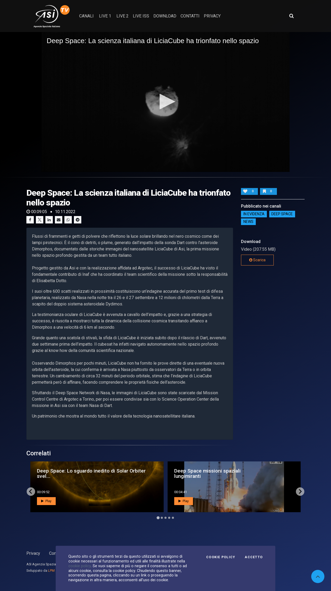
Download (164, 16)
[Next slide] (300, 491)
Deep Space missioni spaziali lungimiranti (207, 473)
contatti (190, 16)
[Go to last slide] (31, 491)
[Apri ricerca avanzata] (291, 15)
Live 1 (105, 16)
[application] (165, 102)
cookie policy (79, 566)
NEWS (248, 222)
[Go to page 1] (158, 517)
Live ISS (141, 16)
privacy (212, 16)
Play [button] (46, 501)
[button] (165, 101)
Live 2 (122, 16)
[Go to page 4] (169, 518)
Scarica (257, 260)
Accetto (254, 557)
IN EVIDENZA (253, 214)
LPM (51, 570)
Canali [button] (86, 16)
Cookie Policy (220, 557)
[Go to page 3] (165, 518)
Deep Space (282, 214)
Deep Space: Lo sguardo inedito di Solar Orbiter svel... (91, 473)
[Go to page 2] (162, 518)
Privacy (33, 553)
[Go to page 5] (173, 518)
